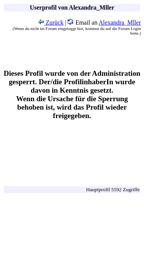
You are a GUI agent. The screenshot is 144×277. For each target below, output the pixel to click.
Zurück (50, 22)
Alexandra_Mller (120, 22)
